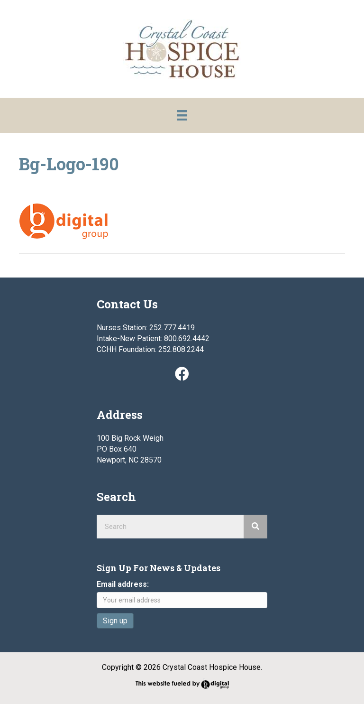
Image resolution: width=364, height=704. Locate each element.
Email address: (123, 584)
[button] (182, 374)
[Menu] (182, 115)
